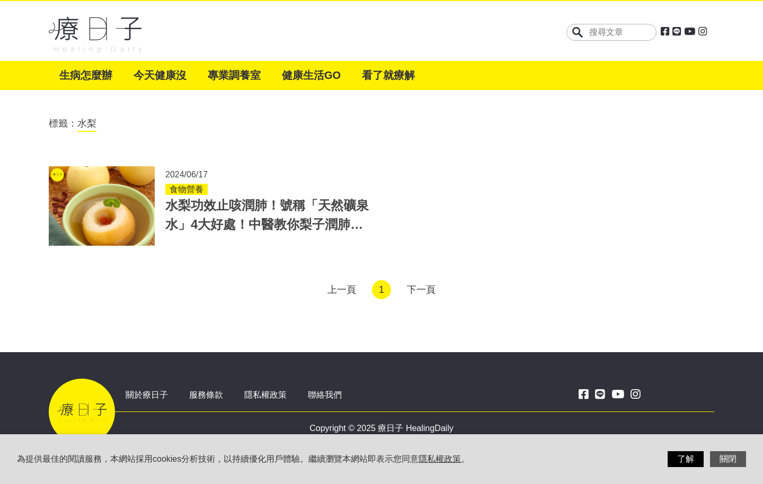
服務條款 (206, 394)
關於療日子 (147, 394)
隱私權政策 (265, 394)
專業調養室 (234, 75)
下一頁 (421, 289)
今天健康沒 (160, 75)
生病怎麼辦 (85, 75)
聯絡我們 (325, 394)
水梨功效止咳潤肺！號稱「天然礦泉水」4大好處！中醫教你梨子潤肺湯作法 (267, 224)
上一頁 (341, 289)
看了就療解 (388, 75)
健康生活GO (311, 75)
